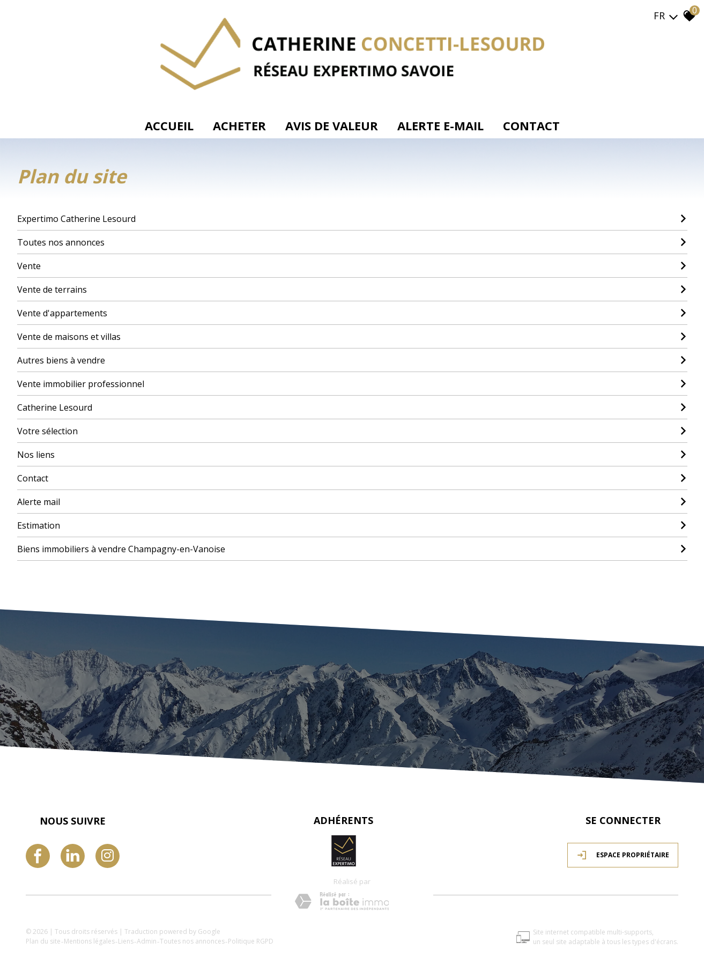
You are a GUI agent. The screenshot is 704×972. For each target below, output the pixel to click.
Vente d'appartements (352, 312)
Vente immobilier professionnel (352, 383)
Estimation (352, 525)
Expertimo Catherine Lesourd (352, 218)
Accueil (169, 125)
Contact (531, 125)
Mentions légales (90, 940)
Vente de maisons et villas (352, 336)
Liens (127, 940)
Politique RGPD (252, 940)
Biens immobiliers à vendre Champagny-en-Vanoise (352, 548)
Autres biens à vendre (352, 360)
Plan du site (44, 940)
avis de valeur (331, 125)
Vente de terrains (352, 289)
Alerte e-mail (440, 125)
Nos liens (352, 454)
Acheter (239, 125)
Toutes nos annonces (352, 242)
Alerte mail (352, 501)
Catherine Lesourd (352, 407)
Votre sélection (352, 430)
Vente (352, 265)
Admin (148, 940)
